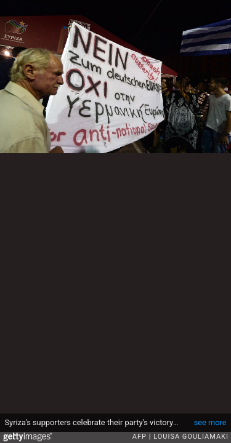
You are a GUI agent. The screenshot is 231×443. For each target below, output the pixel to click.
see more (210, 422)
